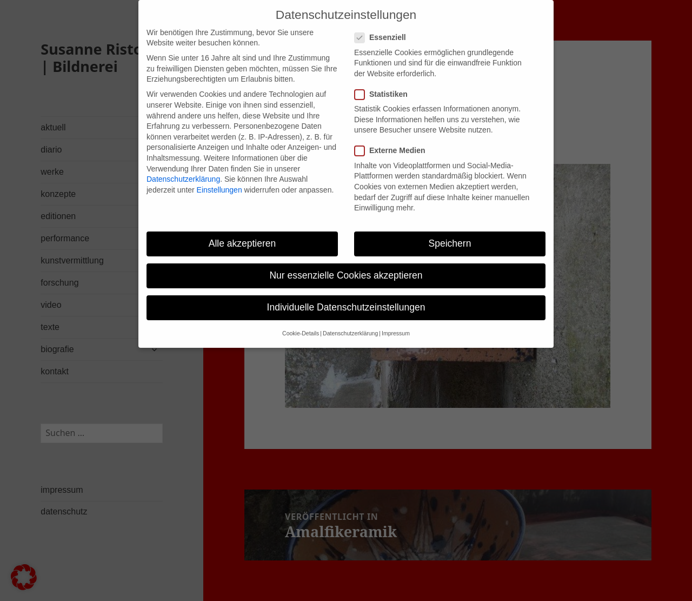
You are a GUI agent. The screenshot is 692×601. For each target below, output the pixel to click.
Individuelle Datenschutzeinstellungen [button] (346, 297)
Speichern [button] (450, 233)
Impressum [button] (396, 323)
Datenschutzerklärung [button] (350, 323)
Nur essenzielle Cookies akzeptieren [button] (345, 265)
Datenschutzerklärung (183, 168)
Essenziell (383, 28)
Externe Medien (393, 141)
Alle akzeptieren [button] (242, 233)
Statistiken (384, 84)
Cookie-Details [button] (300, 323)
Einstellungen (219, 179)
